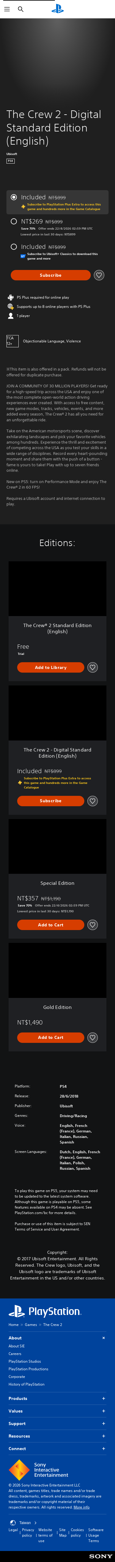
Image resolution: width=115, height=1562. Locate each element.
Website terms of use (45, 1535)
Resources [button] (57, 1436)
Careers (15, 1353)
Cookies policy (77, 1532)
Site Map (63, 1532)
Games (31, 1324)
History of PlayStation (26, 1384)
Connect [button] (57, 1449)
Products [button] (57, 1398)
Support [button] (57, 1424)
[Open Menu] (7, 9)
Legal (13, 1529)
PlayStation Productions (28, 1369)
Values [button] (57, 1411)
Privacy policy (28, 1532)
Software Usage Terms (96, 1535)
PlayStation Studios (25, 1361)
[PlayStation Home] (57, 9)
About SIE (17, 1346)
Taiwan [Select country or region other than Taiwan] (23, 1523)
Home (14, 1324)
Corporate (17, 1376)
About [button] (57, 1338)
